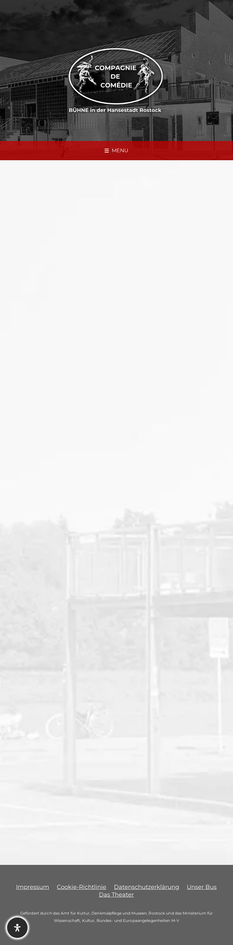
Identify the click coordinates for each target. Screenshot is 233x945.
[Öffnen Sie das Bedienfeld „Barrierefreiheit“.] (17, 927)
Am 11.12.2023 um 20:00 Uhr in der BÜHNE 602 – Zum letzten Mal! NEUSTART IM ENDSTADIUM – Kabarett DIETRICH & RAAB (111, 325)
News (59, 370)
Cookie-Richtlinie (81, 887)
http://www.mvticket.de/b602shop (60, 631)
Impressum (32, 887)
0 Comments (89, 370)
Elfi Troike (31, 370)
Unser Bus (202, 887)
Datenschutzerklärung (146, 887)
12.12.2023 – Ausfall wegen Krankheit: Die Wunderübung (62, 720)
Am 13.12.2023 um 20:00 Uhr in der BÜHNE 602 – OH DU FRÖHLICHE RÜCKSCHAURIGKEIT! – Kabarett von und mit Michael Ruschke (166, 732)
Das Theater (116, 894)
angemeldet (54, 803)
